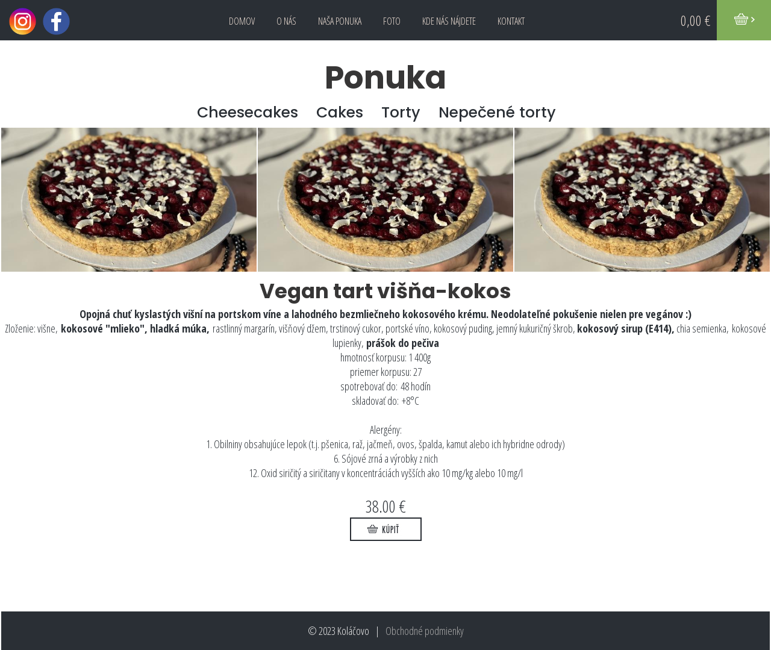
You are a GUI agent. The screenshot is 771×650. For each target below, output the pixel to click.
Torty (400, 112)
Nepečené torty (497, 112)
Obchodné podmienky (425, 630)
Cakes (339, 112)
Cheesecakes (247, 112)
